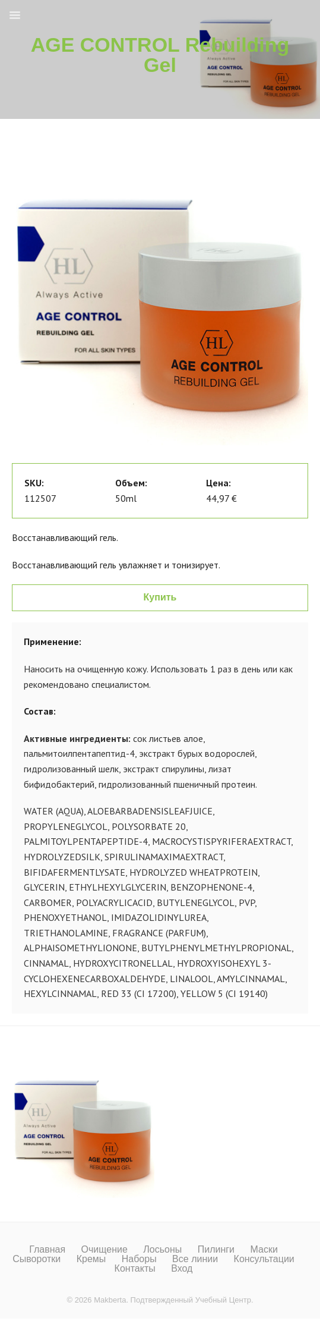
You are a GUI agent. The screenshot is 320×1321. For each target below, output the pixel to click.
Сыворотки (36, 1259)
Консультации (264, 1259)
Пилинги (216, 1249)
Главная (47, 1249)
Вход (181, 1268)
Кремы (91, 1259)
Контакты (135, 1268)
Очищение (104, 1249)
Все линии (195, 1259)
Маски (263, 1249)
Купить (160, 597)
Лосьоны (162, 1249)
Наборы (139, 1259)
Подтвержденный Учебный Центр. (192, 1299)
